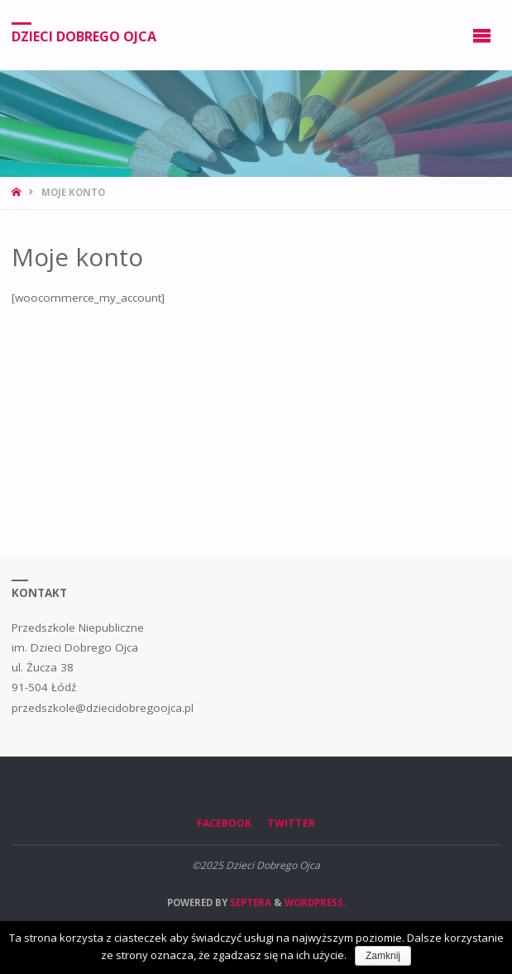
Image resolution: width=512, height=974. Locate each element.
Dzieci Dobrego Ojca (84, 35)
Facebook (224, 823)
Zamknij (383, 956)
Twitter (291, 823)
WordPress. (315, 902)
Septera (249, 902)
